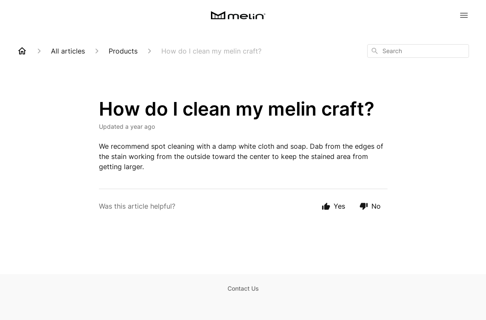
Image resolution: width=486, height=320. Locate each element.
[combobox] (418, 51)
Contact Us (243, 288)
